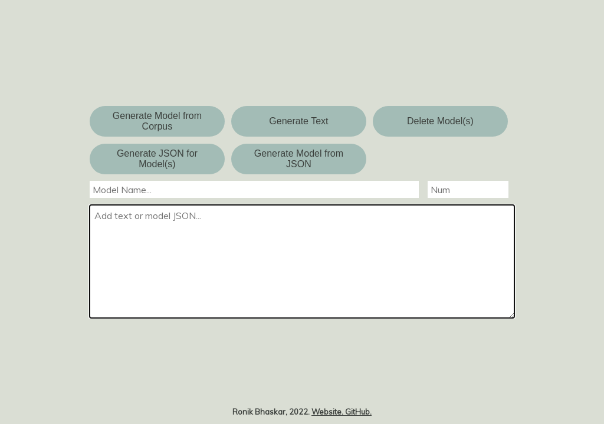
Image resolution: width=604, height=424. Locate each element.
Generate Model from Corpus (157, 121)
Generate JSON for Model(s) (157, 158)
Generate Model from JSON (298, 158)
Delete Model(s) (440, 121)
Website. (328, 411)
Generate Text (298, 121)
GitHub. (358, 411)
